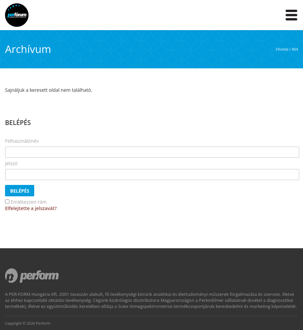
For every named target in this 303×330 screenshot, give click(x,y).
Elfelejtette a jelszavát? (31, 208)
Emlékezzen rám (29, 202)
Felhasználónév (22, 141)
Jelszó (11, 163)
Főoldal (282, 49)
